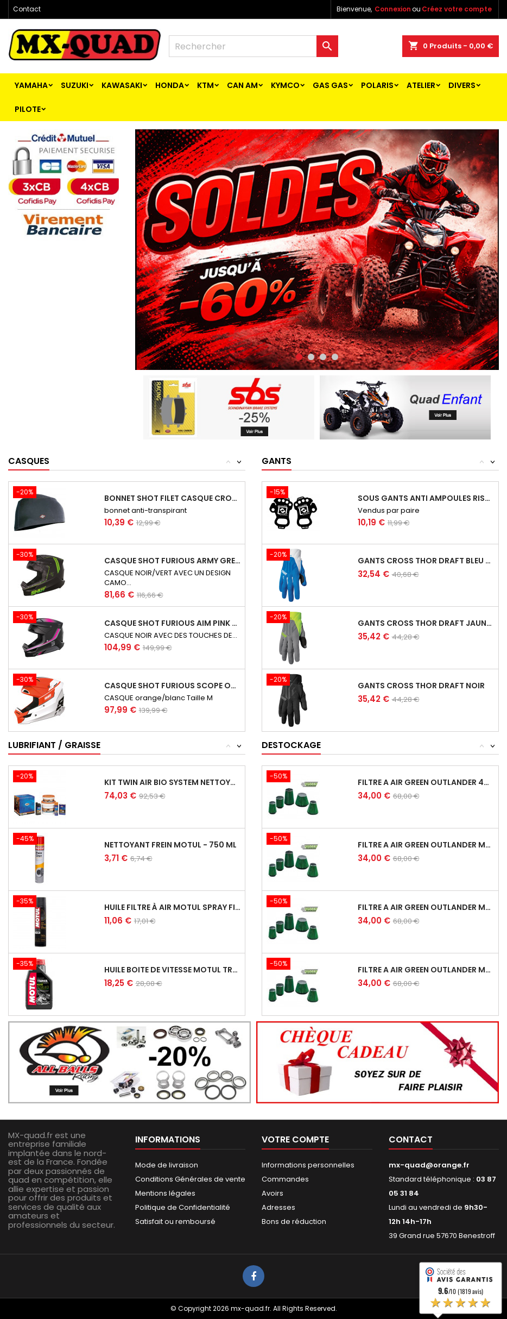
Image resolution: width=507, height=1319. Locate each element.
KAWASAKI (122, 85)
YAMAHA (31, 85)
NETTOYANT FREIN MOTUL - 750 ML (170, 844)
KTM (205, 85)
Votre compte (295, 1139)
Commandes (285, 1179)
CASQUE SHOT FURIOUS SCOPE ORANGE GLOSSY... (172, 685)
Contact (27, 9)
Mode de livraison (166, 1165)
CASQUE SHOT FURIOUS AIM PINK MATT (172, 623)
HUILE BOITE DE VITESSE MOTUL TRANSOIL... (172, 969)
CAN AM (242, 85)
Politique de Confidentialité (182, 1207)
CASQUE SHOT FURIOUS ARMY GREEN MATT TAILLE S (172, 560)
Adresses (278, 1207)
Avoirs (272, 1193)
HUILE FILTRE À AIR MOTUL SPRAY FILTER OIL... (172, 907)
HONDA (169, 85)
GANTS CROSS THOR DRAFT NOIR (421, 685)
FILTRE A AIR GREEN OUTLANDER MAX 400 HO (426, 969)
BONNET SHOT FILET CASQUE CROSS (172, 498)
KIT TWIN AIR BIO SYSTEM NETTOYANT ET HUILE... (172, 782)
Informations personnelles (308, 1165)
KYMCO (285, 85)
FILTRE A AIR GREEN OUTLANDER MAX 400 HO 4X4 (426, 844)
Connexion (393, 9)
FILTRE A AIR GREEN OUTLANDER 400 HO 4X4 (426, 782)
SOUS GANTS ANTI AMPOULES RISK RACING (426, 498)
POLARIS (377, 85)
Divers (462, 85)
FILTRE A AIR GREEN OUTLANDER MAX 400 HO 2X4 (426, 907)
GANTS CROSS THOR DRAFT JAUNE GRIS (426, 623)
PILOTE (28, 109)
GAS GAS (330, 85)
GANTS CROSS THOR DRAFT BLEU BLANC (426, 560)
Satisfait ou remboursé (175, 1221)
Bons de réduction (294, 1221)
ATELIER (421, 85)
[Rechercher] (253, 46)
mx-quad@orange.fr (429, 1165)
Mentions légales (165, 1193)
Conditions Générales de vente (190, 1179)
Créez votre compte (457, 9)
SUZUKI (74, 85)
